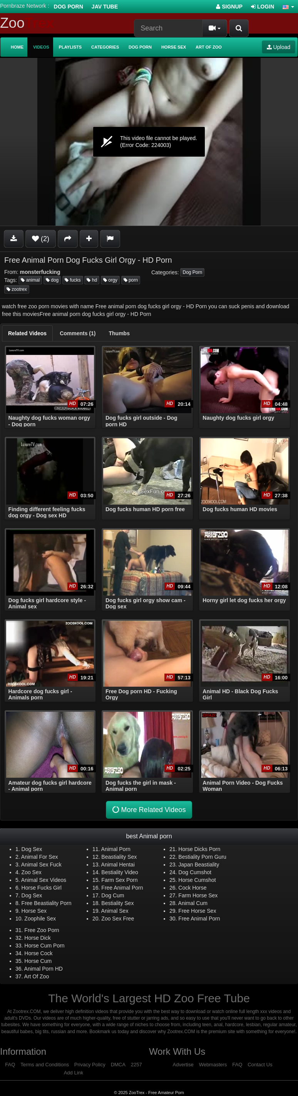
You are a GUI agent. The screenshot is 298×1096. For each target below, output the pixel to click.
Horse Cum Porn (44, 945)
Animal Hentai (118, 864)
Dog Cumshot (194, 872)
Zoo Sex (32, 872)
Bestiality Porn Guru (202, 857)
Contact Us (260, 1064)
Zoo (27, 23)
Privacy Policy (89, 1064)
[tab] (27, 333)
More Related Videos (148, 810)
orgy (110, 280)
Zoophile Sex (40, 918)
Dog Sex (32, 849)
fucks (72, 280)
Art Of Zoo (36, 976)
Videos (41, 47)
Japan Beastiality (198, 864)
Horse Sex (173, 47)
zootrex (17, 289)
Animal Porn (116, 849)
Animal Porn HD (43, 969)
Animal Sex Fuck (41, 864)
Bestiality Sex (117, 903)
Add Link (74, 1073)
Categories (105, 47)
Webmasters (213, 1064)
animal (30, 280)
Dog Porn (68, 6)
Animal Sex (115, 911)
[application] (149, 142)
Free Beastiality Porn (47, 903)
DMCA (118, 1064)
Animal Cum (193, 903)
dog (52, 280)
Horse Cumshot (197, 880)
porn (131, 280)
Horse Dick (37, 938)
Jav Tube (105, 6)
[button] (288, 6)
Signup (229, 6)
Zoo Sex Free (117, 918)
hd (92, 280)
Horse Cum (38, 961)
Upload (278, 47)
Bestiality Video (119, 872)
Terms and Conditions (44, 1064)
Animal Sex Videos (43, 880)
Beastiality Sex (119, 857)
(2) (40, 239)
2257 (136, 1064)
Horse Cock (38, 953)
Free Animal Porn (122, 888)
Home (17, 47)
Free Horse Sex (197, 911)
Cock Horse (192, 888)
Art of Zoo (209, 47)
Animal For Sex (39, 857)
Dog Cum (112, 895)
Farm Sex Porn (119, 880)
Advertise (183, 1064)
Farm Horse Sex (198, 895)
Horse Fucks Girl (42, 888)
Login (262, 6)
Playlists (70, 47)
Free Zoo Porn (41, 930)
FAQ (10, 1064)
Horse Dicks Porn (199, 849)
